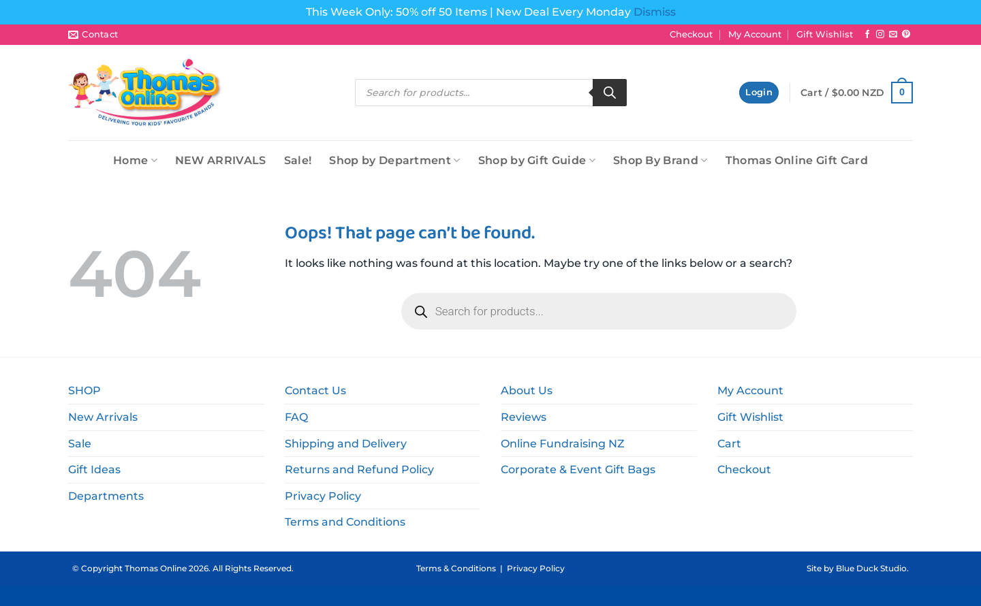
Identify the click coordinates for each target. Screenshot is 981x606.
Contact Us (315, 390)
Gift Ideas (94, 469)
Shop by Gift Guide (536, 160)
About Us (526, 390)
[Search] (610, 92)
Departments (106, 496)
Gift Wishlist (824, 34)
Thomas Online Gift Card (797, 160)
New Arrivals (103, 417)
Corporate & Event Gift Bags (578, 469)
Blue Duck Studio (871, 568)
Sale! (298, 160)
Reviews (523, 417)
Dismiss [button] (655, 11)
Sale (79, 443)
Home (135, 160)
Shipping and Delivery (346, 443)
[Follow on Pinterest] (906, 34)
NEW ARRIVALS (220, 160)
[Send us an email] (893, 34)
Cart (729, 443)
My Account (754, 34)
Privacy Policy (323, 496)
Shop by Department (394, 160)
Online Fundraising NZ (563, 443)
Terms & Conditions (456, 568)
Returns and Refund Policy (359, 469)
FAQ (296, 417)
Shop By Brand (660, 160)
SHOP (84, 390)
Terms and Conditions (345, 521)
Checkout (691, 34)
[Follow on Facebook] (867, 34)
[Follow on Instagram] (880, 34)
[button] (759, 93)
